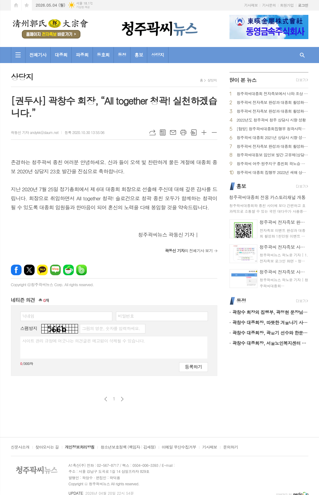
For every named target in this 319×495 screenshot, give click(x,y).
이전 (105, 399)
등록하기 (193, 366)
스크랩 (194, 132)
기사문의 (269, 5)
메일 (173, 132)
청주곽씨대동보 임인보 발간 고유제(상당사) (272, 155)
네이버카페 (68, 270)
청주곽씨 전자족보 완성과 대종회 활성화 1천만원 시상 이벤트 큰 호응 (272, 146)
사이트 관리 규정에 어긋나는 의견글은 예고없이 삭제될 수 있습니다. (83, 341)
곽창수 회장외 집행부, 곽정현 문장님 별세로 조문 (270, 312)
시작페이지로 (16, 5)
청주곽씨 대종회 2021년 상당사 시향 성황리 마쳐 (272, 137)
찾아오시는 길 (47, 447)
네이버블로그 (55, 270)
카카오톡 (42, 270)
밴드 (81, 270)
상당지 (157, 55)
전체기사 (37, 55)
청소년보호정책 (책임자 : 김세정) (127, 447)
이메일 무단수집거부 (179, 447)
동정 (122, 55)
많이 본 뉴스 (242, 80)
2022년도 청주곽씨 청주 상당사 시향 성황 (271, 120)
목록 (163, 132)
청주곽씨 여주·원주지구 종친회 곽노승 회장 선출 (272, 163)
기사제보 (251, 5)
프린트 (183, 132)
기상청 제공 (83, 7)
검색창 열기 (302, 55)
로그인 (303, 5)
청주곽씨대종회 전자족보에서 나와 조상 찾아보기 (272, 93)
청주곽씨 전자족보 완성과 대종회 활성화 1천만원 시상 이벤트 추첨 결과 (272, 111)
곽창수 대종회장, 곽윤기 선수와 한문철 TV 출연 (270, 332)
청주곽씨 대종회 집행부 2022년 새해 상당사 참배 (272, 172)
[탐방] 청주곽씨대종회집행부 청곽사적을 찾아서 (272, 129)
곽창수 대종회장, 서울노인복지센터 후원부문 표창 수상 (270, 343)
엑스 (29, 270)
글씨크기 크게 (204, 132)
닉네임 (28, 316)
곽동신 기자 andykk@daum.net (35, 132)
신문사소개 (20, 447)
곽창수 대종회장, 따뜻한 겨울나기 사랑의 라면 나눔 (270, 322)
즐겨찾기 (27, 5)
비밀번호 (126, 316)
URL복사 (152, 132)
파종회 (82, 55)
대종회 (61, 55)
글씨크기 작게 (214, 132)
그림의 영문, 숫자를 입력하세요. (111, 328)
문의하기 (230, 447)
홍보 (138, 55)
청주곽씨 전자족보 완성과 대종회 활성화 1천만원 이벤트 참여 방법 (272, 102)
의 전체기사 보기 (188, 250)
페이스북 (16, 270)
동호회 (103, 55)
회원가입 (287, 5)
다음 (122, 399)
